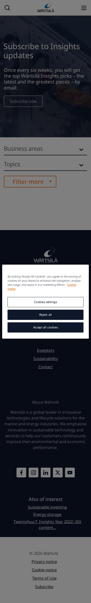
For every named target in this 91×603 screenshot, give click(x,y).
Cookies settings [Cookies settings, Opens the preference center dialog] (45, 302)
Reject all (45, 314)
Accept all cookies (45, 327)
